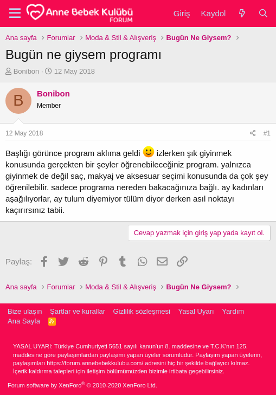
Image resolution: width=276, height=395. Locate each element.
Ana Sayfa (24, 321)
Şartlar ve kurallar (77, 311)
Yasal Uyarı (196, 311)
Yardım (233, 311)
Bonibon (27, 71)
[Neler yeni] (241, 13)
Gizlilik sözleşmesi (141, 311)
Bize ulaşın (25, 311)
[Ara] (263, 13)
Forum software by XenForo (82, 385)
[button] (15, 13)
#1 (267, 133)
